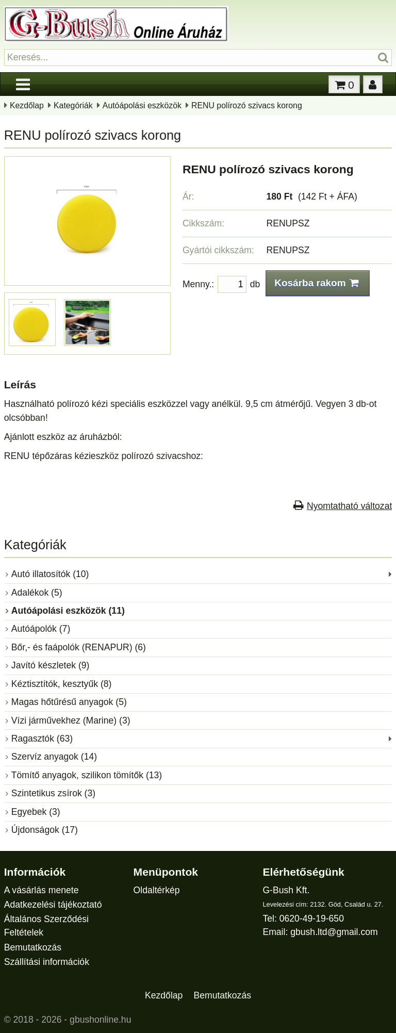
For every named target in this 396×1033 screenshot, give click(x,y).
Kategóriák (73, 105)
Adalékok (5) (36, 592)
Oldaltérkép (157, 890)
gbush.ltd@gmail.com (333, 932)
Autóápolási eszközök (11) (68, 610)
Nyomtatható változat (349, 506)
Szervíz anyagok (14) (54, 756)
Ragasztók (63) (42, 738)
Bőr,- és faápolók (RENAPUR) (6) (78, 647)
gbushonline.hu (100, 1019)
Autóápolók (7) (40, 629)
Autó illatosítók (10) (50, 574)
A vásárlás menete (41, 890)
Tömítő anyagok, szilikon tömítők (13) (86, 775)
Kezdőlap (27, 105)
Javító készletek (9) (50, 665)
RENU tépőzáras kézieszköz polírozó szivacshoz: (103, 456)
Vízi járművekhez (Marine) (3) (70, 720)
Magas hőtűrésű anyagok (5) (69, 702)
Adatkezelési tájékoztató (53, 904)
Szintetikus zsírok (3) (53, 793)
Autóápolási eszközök (142, 105)
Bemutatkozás (32, 947)
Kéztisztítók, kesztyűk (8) (61, 684)
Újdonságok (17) (44, 830)
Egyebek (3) (35, 812)
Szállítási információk (46, 962)
